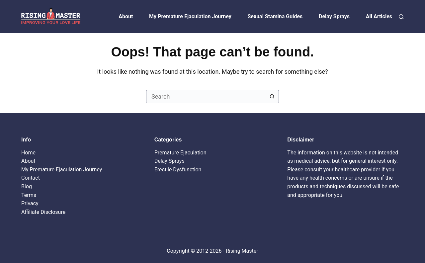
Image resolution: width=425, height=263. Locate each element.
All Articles (379, 16)
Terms (28, 195)
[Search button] (272, 96)
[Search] (401, 16)
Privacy (30, 203)
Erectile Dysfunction (178, 169)
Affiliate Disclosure (43, 212)
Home (28, 152)
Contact (30, 178)
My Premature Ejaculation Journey (190, 16)
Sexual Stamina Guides (275, 16)
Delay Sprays (334, 16)
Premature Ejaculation (180, 152)
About (126, 16)
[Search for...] (206, 96)
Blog (26, 186)
